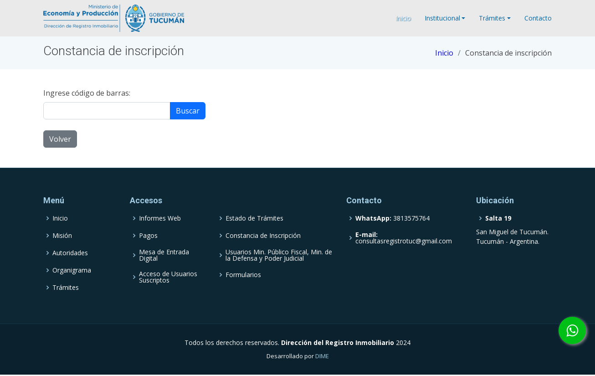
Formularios (243, 275)
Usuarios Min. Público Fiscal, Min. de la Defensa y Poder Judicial (279, 255)
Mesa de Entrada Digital (164, 255)
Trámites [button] (492, 18)
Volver (60, 139)
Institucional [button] (442, 18)
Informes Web (160, 218)
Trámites (65, 287)
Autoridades (70, 253)
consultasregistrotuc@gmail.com (403, 238)
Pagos (148, 235)
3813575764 (392, 218)
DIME (322, 356)
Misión (62, 235)
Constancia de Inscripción (263, 235)
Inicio (403, 18)
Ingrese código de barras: (86, 93)
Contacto (538, 18)
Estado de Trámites (254, 218)
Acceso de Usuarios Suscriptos (168, 277)
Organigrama (71, 270)
